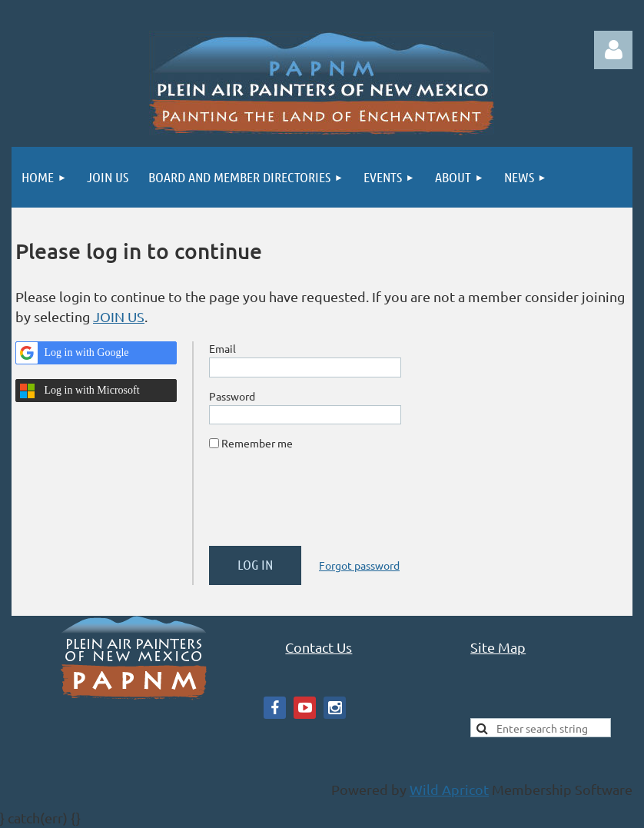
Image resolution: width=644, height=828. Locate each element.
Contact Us (318, 647)
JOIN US (118, 316)
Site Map (498, 647)
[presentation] (326, 504)
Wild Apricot (449, 789)
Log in (613, 50)
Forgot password (359, 565)
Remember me (257, 443)
